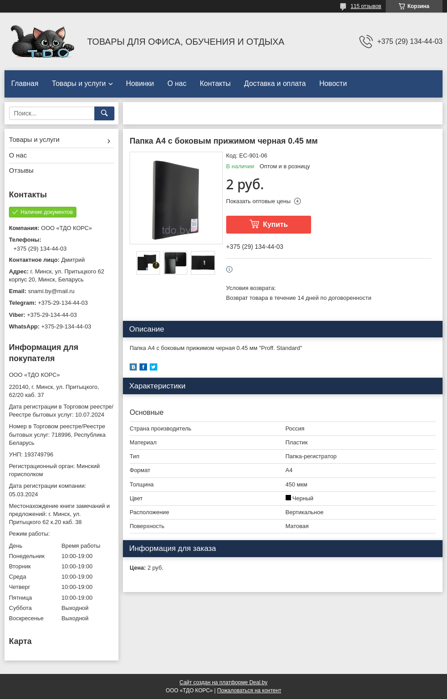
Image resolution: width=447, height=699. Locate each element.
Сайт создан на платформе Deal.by (224, 682)
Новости (333, 83)
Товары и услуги (79, 83)
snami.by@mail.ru (51, 291)
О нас (176, 83)
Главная (24, 83)
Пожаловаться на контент (249, 690)
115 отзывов (365, 6)
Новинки (140, 83)
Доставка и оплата (275, 83)
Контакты (215, 83)
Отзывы (21, 170)
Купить (275, 224)
